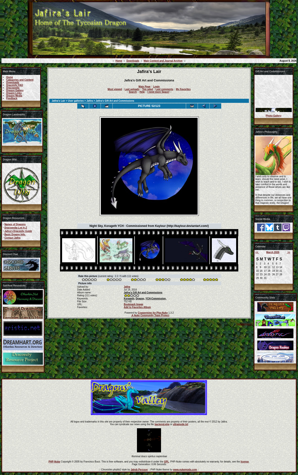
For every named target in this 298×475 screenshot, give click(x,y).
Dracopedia (12, 87)
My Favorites (183, 89)
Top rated (147, 89)
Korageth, (129, 298)
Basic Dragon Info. (15, 234)
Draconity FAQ (14, 85)
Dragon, (140, 298)
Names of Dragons (15, 224)
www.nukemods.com (185, 469)
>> (288, 252)
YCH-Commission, (155, 298)
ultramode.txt (180, 424)
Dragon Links (14, 93)
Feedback (11, 98)
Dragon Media (14, 95)
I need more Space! (158, 92)
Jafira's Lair (58, 100)
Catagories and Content (19, 80)
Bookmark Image (133, 304)
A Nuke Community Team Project (150, 315)
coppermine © (244, 324)
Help (142, 92)
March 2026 (272, 252)
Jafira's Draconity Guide (18, 231)
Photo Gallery (273, 115)
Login (156, 86)
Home (119, 60)
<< (257, 252)
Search (133, 92)
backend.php (162, 424)
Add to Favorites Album (137, 307)
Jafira (89, 100)
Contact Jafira (12, 238)
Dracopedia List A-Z (15, 227)
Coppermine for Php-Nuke (153, 312)
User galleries (76, 100)
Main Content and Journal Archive (162, 60)
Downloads (132, 60)
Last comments (164, 89)
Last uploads (132, 89)
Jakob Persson (139, 469)
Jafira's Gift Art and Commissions (143, 292)
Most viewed (115, 89)
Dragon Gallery (15, 90)
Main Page (144, 86)
